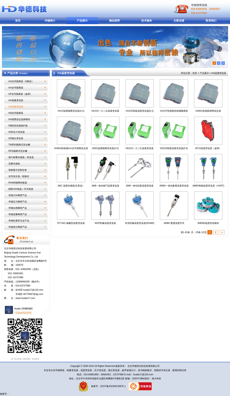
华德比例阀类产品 (17, 208)
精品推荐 (114, 20)
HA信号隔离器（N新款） (21, 81)
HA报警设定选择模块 (19, 119)
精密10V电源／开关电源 (20, 189)
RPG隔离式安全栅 (17, 151)
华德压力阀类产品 (17, 201)
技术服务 (146, 20)
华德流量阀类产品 (17, 214)
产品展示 (82, 20)
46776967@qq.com (33, 294)
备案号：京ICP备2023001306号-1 (108, 386)
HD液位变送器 (15, 138)
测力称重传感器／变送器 (21, 157)
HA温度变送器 (15, 106)
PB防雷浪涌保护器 (18, 125)
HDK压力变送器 (16, 132)
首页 (18, 20)
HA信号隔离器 (15, 87)
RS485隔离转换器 (17, 182)
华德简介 (50, 20)
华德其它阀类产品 (17, 227)
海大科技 (156, 378)
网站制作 (145, 378)
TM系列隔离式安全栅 (19, 144)
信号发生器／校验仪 (18, 176)
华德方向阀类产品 (17, 195)
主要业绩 (178, 20)
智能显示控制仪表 (17, 170)
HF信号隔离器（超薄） (20, 94)
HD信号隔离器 (15, 113)
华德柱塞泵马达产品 (18, 220)
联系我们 (211, 20)
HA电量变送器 (15, 100)
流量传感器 (14, 163)
